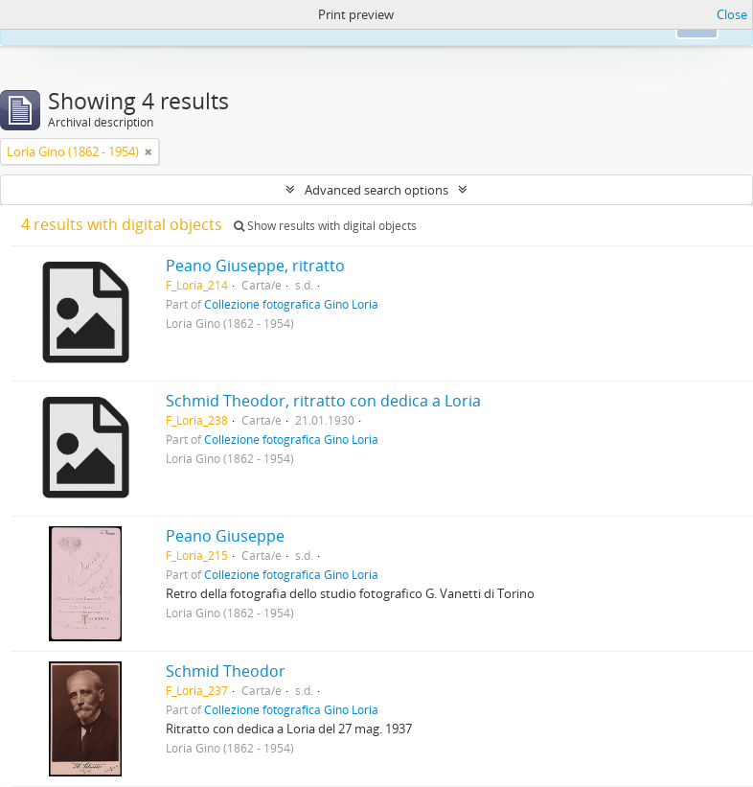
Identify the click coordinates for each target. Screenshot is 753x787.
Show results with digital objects (325, 226)
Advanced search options (376, 189)
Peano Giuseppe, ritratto (255, 265)
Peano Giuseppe (225, 535)
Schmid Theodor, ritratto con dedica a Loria (323, 400)
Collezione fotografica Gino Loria (291, 304)
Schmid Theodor (225, 671)
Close (732, 14)
